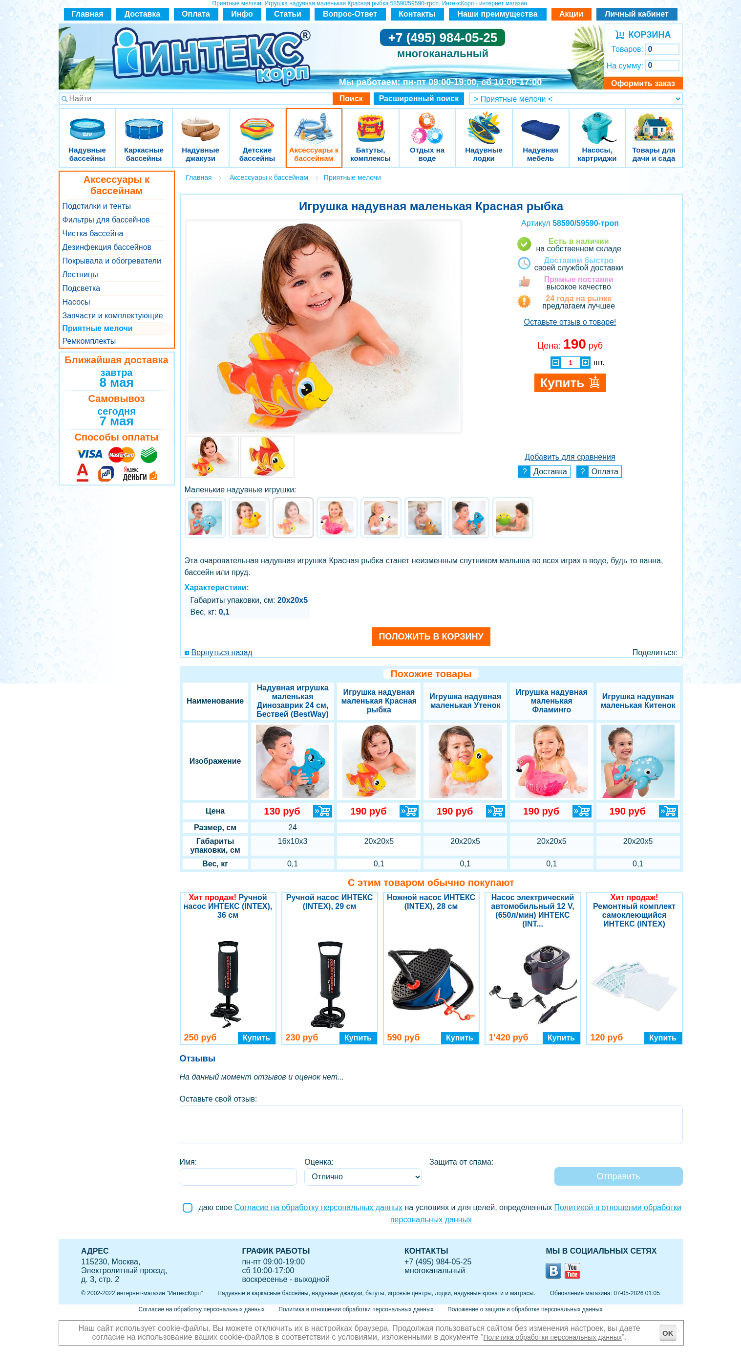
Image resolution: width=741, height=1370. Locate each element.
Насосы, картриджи (597, 122)
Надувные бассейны (87, 122)
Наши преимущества (497, 14)
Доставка (143, 14)
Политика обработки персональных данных (553, 1337)
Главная (87, 14)
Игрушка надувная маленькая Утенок (465, 700)
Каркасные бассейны (144, 122)
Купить (256, 1038)
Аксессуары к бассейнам (314, 122)
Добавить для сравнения (570, 457)
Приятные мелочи (98, 328)
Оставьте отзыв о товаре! (570, 322)
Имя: (188, 1162)
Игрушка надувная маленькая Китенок (637, 700)
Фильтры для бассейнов (106, 220)
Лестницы (80, 274)
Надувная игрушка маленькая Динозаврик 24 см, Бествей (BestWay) (292, 701)
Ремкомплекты (89, 341)
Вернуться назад (222, 652)
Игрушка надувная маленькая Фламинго (552, 701)
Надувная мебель (540, 122)
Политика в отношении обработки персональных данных (355, 1309)
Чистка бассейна (93, 233)
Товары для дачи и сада (654, 122)
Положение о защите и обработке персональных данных (524, 1309)
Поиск (351, 98)
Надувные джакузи (200, 122)
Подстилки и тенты (97, 206)
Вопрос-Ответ (350, 14)
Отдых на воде (427, 122)
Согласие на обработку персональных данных (318, 1207)
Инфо (242, 14)
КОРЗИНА (647, 35)
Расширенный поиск (419, 98)
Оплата (196, 14)
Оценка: (319, 1162)
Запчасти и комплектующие (113, 315)
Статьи (287, 14)
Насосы (76, 302)
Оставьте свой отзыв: (218, 1099)
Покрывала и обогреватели (112, 261)
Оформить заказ (643, 83)
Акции (571, 14)
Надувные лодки (484, 122)
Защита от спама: (461, 1162)
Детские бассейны (257, 122)
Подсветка (82, 288)
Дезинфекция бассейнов (107, 247)
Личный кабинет (637, 14)
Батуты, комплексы (370, 122)
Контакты (417, 14)
